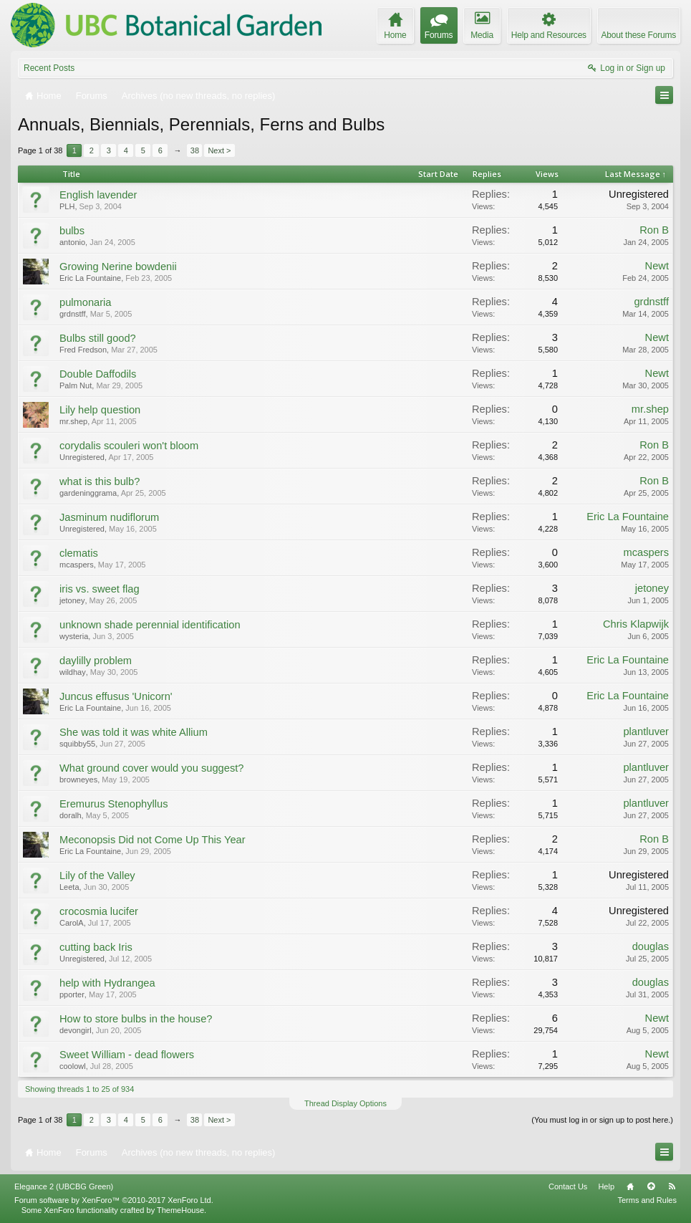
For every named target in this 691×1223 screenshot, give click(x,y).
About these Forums (638, 35)
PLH (66, 206)
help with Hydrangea (107, 983)
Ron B (654, 230)
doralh (70, 815)
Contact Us (568, 1186)
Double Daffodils (97, 374)
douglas (650, 946)
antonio (72, 242)
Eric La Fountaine (90, 278)
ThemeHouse (180, 1210)
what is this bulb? (99, 481)
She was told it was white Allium (133, 732)
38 (194, 150)
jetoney (71, 600)
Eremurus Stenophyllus (113, 804)
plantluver (646, 731)
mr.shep (73, 421)
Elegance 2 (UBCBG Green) (63, 1186)
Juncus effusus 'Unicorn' (116, 696)
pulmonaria (85, 302)
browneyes (78, 779)
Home (630, 1186)
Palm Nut (75, 385)
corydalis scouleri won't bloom (128, 445)
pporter (71, 994)
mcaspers (76, 564)
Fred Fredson (83, 349)
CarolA (71, 923)
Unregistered (639, 194)
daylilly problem (95, 660)
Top (651, 1186)
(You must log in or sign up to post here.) (602, 1120)
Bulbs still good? (97, 338)
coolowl (72, 1066)
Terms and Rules (647, 1200)
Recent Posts (49, 68)
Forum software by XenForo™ (113, 1200)
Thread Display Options (345, 1103)
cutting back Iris (95, 947)
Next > (219, 150)
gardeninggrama (88, 493)
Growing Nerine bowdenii (118, 266)
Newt (657, 266)
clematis (78, 553)
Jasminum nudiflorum (109, 517)
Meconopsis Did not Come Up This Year (152, 839)
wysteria (73, 636)
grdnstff (72, 314)
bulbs (71, 230)
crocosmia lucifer (98, 911)
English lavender (98, 195)
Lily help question (99, 410)
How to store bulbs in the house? (135, 1019)
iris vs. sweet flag (99, 589)
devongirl (75, 1030)
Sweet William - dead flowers (126, 1054)
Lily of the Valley (97, 875)
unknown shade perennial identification (150, 624)
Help (606, 1186)
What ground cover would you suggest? (151, 768)
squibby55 (77, 743)
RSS (672, 1186)
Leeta (69, 887)
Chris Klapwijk (636, 624)
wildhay (72, 672)
